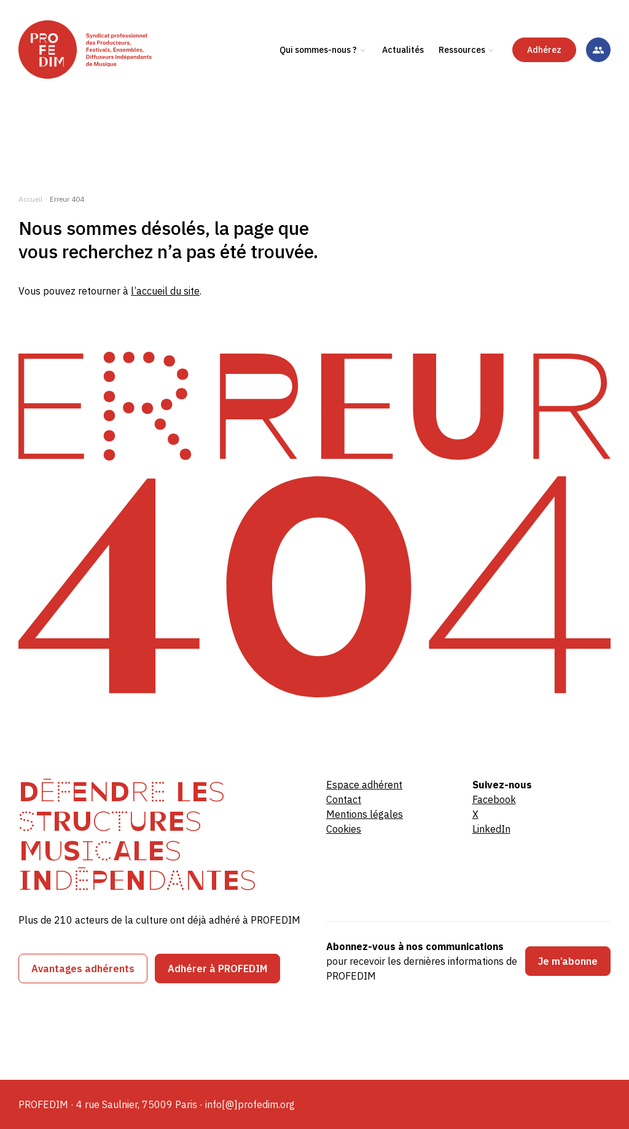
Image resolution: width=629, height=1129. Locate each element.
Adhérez (544, 79)
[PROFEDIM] (112, 79)
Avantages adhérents (83, 968)
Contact (343, 799)
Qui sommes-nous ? (318, 79)
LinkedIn (491, 829)
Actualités (403, 79)
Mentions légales (364, 814)
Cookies (343, 829)
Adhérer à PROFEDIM (217, 968)
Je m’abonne (568, 961)
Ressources (462, 79)
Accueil (30, 199)
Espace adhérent (364, 784)
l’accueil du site (165, 291)
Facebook (494, 799)
